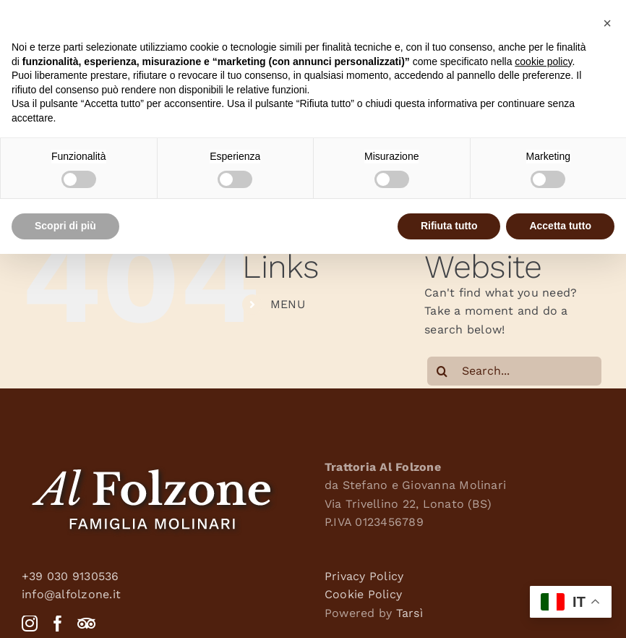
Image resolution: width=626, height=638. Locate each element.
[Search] (441, 371)
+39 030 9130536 (70, 576)
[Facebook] (58, 623)
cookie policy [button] (543, 61)
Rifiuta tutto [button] (449, 225)
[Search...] (514, 371)
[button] (607, 23)
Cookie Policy (363, 594)
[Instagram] (30, 623)
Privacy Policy (364, 576)
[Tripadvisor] (86, 623)
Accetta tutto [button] (560, 225)
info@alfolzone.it (71, 594)
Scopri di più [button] (65, 225)
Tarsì (409, 613)
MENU (287, 304)
